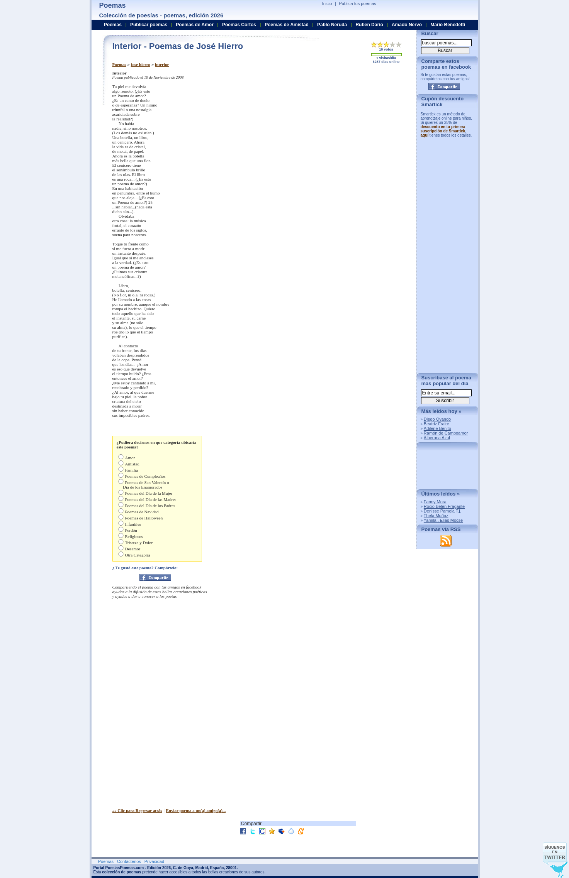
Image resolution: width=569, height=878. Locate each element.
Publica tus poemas (357, 3)
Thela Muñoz (436, 515)
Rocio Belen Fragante (444, 506)
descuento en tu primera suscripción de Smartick (443, 129)
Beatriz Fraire (436, 423)
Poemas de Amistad (287, 24)
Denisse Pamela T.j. (442, 511)
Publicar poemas (148, 24)
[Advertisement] (346, 125)
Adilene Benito (437, 428)
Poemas (119, 64)
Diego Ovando (437, 419)
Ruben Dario (369, 24)
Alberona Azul (437, 437)
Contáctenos (129, 861)
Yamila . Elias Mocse (443, 520)
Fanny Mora (435, 501)
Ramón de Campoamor (446, 433)
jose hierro (140, 64)
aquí (425, 135)
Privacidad (154, 861)
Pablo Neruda (332, 24)
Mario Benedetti (447, 24)
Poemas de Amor (195, 24)
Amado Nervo (407, 24)
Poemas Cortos (239, 24)
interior (162, 64)
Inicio (327, 3)
